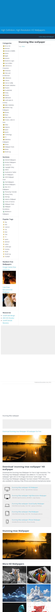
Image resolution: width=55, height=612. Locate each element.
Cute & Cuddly (9, 83)
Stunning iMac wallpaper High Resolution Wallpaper (29, 494)
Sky (6, 222)
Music (6, 115)
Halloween (8, 97)
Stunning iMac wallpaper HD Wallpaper (25, 487)
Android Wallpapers (10, 160)
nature (7, 244)
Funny (6, 93)
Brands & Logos (9, 61)
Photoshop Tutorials (11, 192)
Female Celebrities (10, 85)
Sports (7, 132)
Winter (7, 149)
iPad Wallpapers (9, 182)
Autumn (7, 58)
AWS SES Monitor (8, 318)
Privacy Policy (9, 194)
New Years (8, 117)
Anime (6, 53)
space (6, 239)
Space (6, 129)
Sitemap (7, 197)
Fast (6, 234)
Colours (7, 80)
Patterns (7, 127)
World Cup (8, 152)
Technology (8, 134)
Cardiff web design (9, 316)
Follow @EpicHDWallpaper (46, 37)
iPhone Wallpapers (10, 184)
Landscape (8, 247)
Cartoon (7, 227)
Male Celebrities (9, 105)
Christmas (8, 70)
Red (6, 224)
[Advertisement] (20, 13)
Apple (6, 56)
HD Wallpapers (9, 174)
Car (6, 229)
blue (6, 232)
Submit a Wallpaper (10, 199)
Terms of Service (10, 202)
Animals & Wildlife (10, 51)
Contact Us (8, 165)
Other (6, 125)
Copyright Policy (9, 167)
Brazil (6, 251)
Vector (7, 144)
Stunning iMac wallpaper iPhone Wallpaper (26, 512)
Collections (8, 78)
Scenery (7, 249)
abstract (7, 242)
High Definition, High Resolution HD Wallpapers (23, 30)
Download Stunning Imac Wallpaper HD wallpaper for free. (22, 431)
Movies (7, 112)
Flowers (7, 88)
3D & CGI (7, 46)
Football (7, 256)
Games (7, 95)
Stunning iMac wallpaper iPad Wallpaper (25, 506)
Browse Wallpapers (10, 162)
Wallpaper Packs (9, 147)
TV (5, 137)
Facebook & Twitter (10, 172)
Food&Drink (8, 90)
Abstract (7, 48)
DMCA (7, 170)
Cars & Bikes (8, 63)
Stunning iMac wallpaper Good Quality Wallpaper (28, 500)
